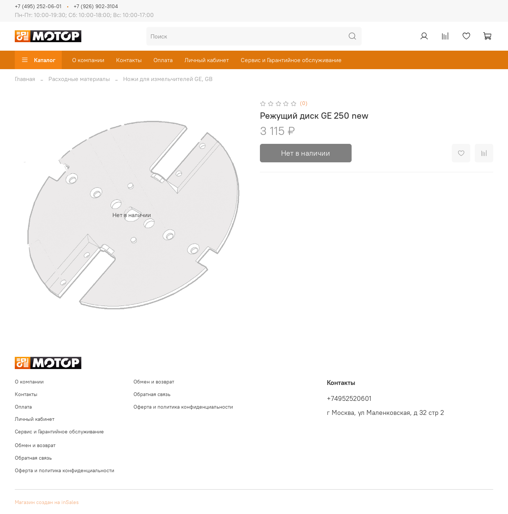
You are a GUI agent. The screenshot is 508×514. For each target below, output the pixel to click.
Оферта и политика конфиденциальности (183, 406)
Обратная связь (151, 394)
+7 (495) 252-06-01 (38, 6)
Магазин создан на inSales (47, 502)
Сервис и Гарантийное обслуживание (291, 60)
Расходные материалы (79, 78)
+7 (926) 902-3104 (96, 6)
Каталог (38, 60)
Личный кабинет (206, 60)
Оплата (163, 60)
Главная (25, 78)
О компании (88, 60)
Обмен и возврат (153, 381)
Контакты (129, 60)
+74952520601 (349, 399)
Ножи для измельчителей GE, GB (168, 78)
